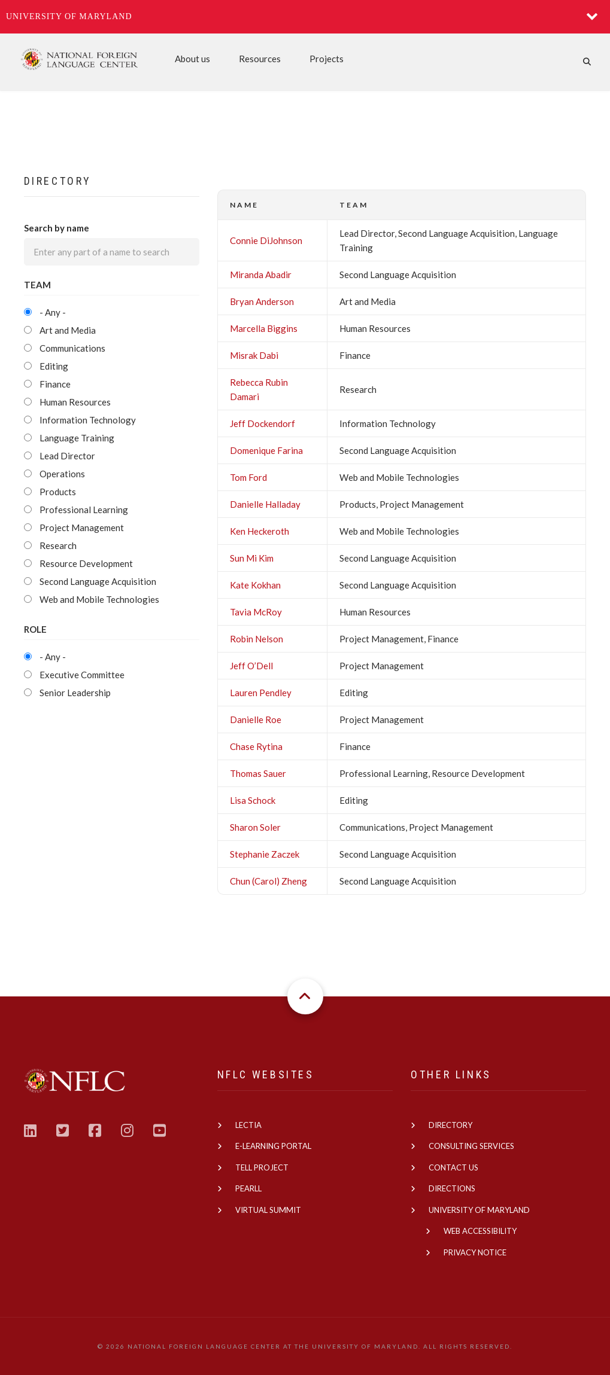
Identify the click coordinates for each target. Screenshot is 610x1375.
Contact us (453, 1167)
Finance (55, 384)
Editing (54, 366)
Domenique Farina (266, 450)
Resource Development (86, 563)
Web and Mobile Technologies (99, 599)
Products (58, 491)
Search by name (56, 227)
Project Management (82, 527)
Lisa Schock (252, 800)
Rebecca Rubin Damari (259, 389)
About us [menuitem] (192, 58)
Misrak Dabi (254, 355)
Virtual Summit (268, 1210)
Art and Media (68, 330)
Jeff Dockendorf (262, 423)
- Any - (53, 312)
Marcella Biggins (264, 328)
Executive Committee (82, 674)
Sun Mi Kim (252, 558)
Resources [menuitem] (260, 58)
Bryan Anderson (262, 301)
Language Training (77, 437)
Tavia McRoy (256, 611)
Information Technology (88, 419)
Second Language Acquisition (98, 581)
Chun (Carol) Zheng (268, 881)
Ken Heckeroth (259, 531)
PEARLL (248, 1188)
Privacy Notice (475, 1252)
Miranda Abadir (261, 274)
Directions (452, 1188)
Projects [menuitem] (326, 58)
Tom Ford (248, 477)
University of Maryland (69, 16)
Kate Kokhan (255, 585)
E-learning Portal (273, 1146)
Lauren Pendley (261, 692)
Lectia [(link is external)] (248, 1125)
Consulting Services (471, 1146)
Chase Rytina (256, 746)
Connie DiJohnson (266, 240)
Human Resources (75, 402)
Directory (450, 1125)
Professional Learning (84, 509)
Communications (72, 348)
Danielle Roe (255, 719)
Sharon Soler (255, 827)
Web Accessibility (480, 1231)
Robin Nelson (256, 638)
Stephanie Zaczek (264, 854)
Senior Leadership (75, 692)
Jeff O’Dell (251, 665)
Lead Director (67, 455)
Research (58, 545)
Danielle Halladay (265, 504)
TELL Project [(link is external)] (262, 1167)
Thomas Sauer (258, 773)
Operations (62, 473)
